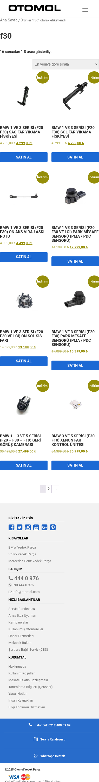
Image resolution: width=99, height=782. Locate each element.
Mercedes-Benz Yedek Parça (30, 561)
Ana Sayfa (8, 20)
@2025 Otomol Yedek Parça (23, 769)
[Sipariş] (65, 64)
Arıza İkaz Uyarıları (22, 616)
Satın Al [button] (23, 157)
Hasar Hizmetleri (21, 636)
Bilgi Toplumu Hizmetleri (27, 707)
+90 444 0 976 (21, 585)
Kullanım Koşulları (22, 673)
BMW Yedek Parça (22, 547)
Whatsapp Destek (52, 756)
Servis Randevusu (22, 609)
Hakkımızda (17, 666)
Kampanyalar (18, 622)
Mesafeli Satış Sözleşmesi (28, 680)
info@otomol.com (24, 592)
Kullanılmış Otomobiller (26, 629)
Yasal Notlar (18, 694)
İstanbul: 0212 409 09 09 (53, 725)
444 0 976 (24, 578)
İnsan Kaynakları (21, 700)
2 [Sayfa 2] (49, 489)
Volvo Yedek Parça (22, 554)
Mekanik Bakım (20, 643)
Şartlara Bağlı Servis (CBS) (28, 649)
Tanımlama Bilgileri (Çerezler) (31, 687)
